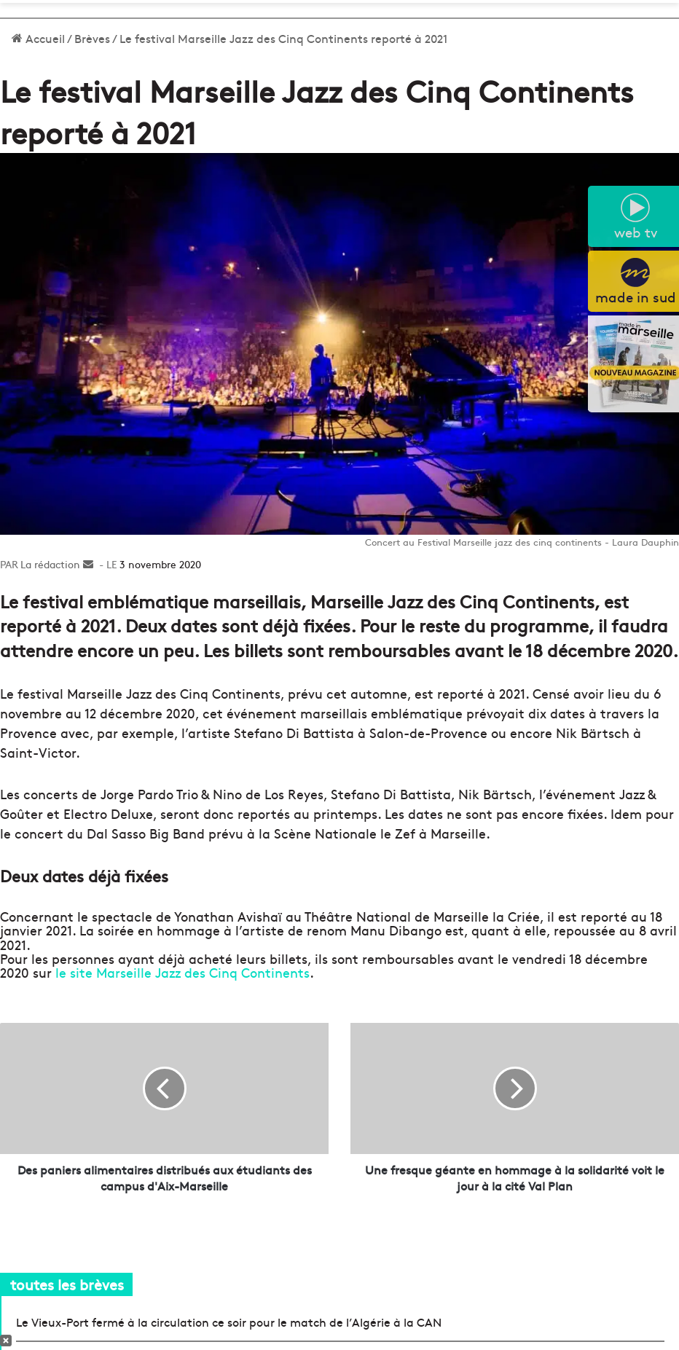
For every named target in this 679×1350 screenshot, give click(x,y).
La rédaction (50, 564)
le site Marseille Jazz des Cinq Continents (182, 972)
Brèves (92, 38)
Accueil (38, 38)
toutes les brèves (67, 1284)
